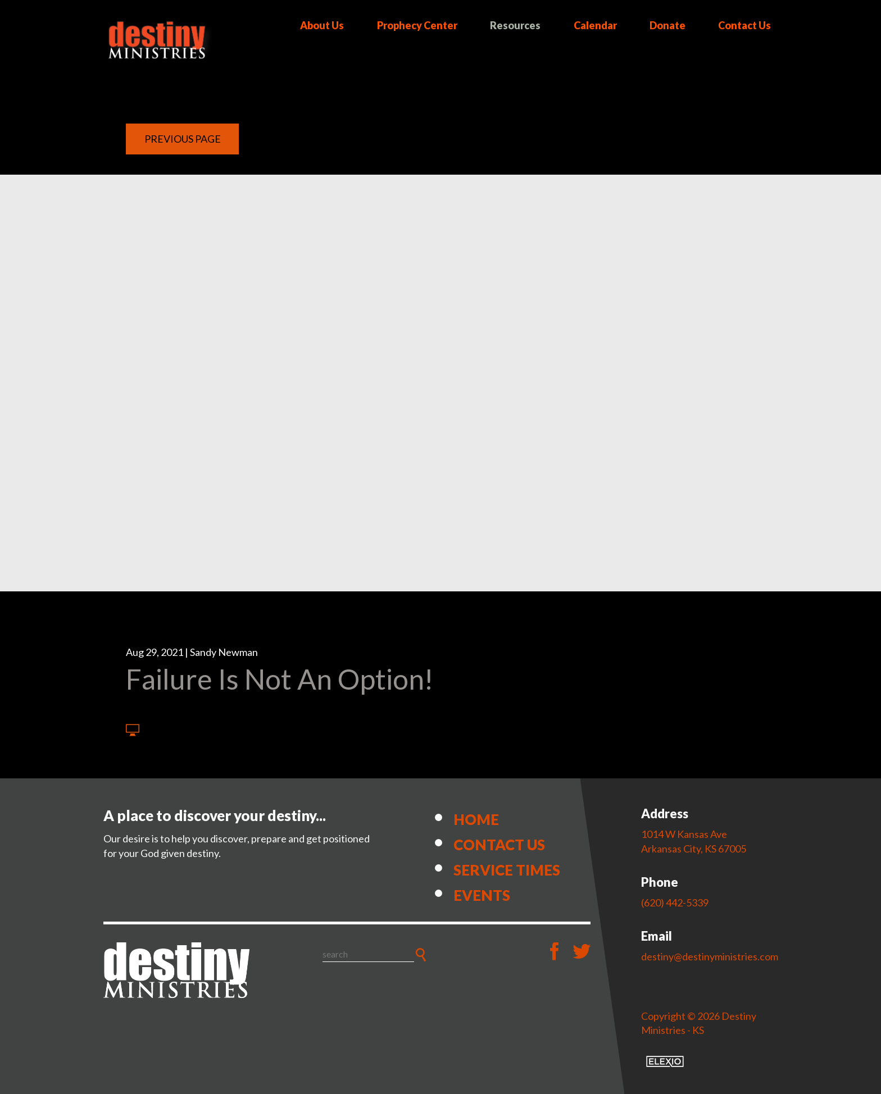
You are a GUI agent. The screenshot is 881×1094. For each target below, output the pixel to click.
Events (481, 895)
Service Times (506, 870)
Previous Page (182, 139)
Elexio (665, 1061)
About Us (322, 25)
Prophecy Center (417, 25)
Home (476, 819)
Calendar (595, 25)
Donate (667, 25)
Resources (515, 25)
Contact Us (744, 25)
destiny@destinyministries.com (709, 956)
